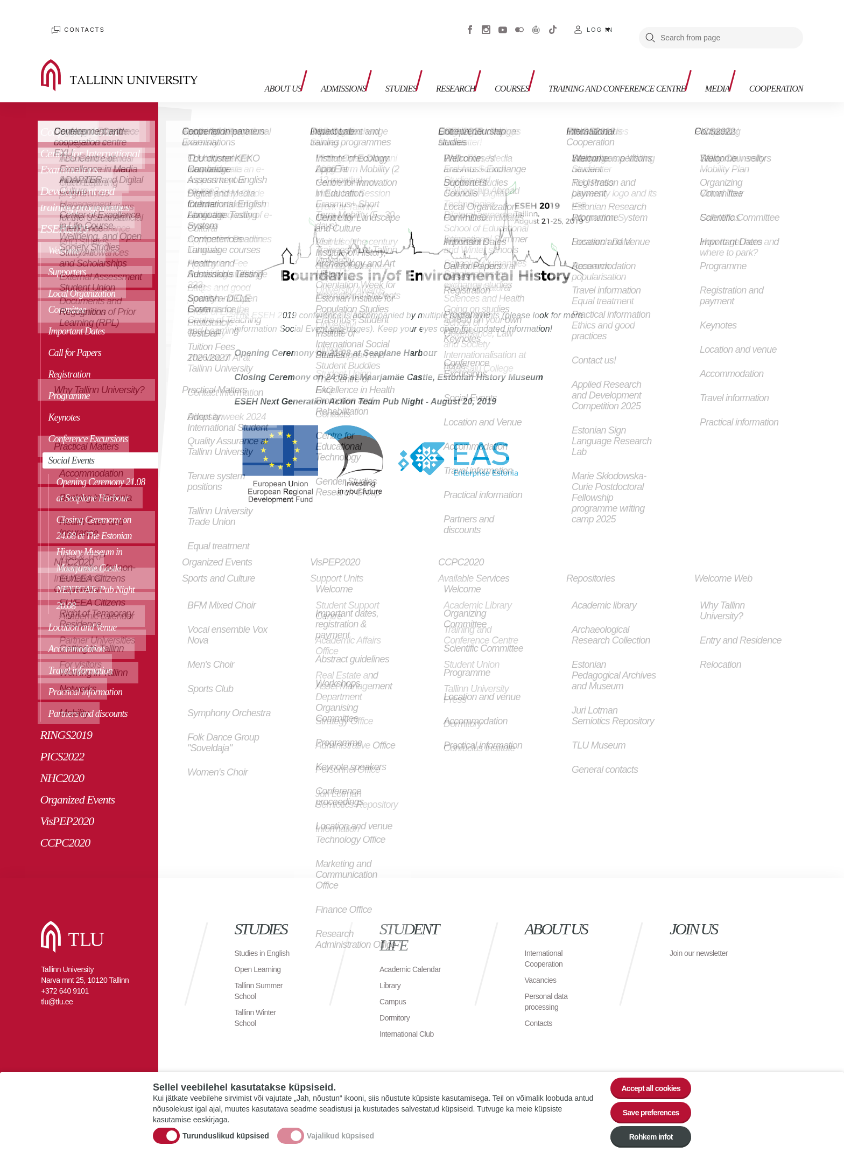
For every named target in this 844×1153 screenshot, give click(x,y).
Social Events (71, 444)
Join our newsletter (688, 942)
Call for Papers (74, 336)
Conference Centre (79, 115)
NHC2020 (62, 761)
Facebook (470, 21)
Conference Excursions (88, 422)
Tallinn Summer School (262, 985)
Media (702, 54)
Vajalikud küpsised (340, 1127)
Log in (600, 21)
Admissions (311, 54)
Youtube (502, 21)
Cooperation (769, 54)
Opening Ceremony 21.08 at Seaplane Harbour (100, 473)
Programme (68, 379)
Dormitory (396, 1012)
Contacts (74, 21)
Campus (394, 996)
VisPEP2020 (67, 805)
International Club (410, 1028)
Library (391, 979)
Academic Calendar (397, 958)
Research (437, 54)
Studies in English (252, 942)
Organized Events (77, 783)
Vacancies (543, 963)
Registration (69, 358)
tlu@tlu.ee (57, 985)
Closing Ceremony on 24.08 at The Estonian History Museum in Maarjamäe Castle (93, 527)
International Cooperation (547, 942)
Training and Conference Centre (590, 59)
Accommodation (76, 632)
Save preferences (644, 1104)
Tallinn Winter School (259, 1012)
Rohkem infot (644, 1133)
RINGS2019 (66, 718)
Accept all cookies (644, 1074)
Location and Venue (82, 611)
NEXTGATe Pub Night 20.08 (95, 581)
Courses (500, 54)
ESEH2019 (64, 212)
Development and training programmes (84, 183)
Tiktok (552, 21)
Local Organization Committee (81, 285)
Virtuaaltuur (536, 21)
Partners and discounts (87, 697)
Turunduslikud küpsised (225, 1127)
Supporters (67, 255)
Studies (375, 54)
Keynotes (64, 401)
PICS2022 (62, 740)
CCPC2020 (65, 826)
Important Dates (76, 315)
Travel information (80, 654)
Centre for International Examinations (89, 145)
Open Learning (261, 963)
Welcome (63, 234)
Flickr (519, 21)
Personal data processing (549, 985)
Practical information (85, 675)
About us (245, 59)
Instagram (486, 21)
